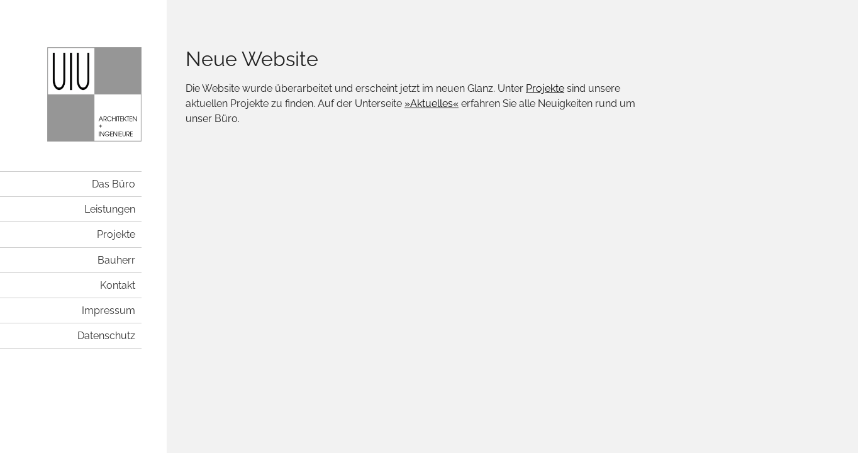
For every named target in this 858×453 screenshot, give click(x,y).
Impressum (108, 310)
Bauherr (116, 260)
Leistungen (109, 209)
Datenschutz (106, 336)
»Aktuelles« (431, 103)
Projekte (116, 234)
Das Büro (113, 184)
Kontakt (117, 285)
